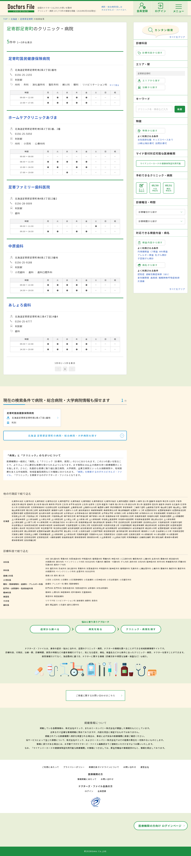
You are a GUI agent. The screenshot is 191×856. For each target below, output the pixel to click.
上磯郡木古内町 (90, 507)
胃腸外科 (82, 568)
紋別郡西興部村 (125, 528)
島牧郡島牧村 (84, 510)
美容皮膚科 (59, 596)
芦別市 (58, 504)
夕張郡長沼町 (45, 516)
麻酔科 (88, 600)
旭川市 (146, 501)
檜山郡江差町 (166, 507)
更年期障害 (143, 277)
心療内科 (56, 592)
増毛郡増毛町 (99, 522)
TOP (5, 18)
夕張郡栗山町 (57, 516)
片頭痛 (141, 281)
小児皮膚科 (89, 579)
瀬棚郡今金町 (57, 510)
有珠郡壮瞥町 (176, 528)
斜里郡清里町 (176, 525)
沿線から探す (148, 87)
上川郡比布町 (45, 519)
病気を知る (95, 629)
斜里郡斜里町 (164, 525)
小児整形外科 (125, 579)
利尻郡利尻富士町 (111, 525)
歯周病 (153, 277)
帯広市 (165, 501)
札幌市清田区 (123, 501)
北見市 (172, 501)
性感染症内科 (68, 588)
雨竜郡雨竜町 (141, 516)
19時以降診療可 (146, 143)
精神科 (48, 592)
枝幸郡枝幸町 (59, 525)
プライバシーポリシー (74, 767)
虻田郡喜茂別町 (179, 510)
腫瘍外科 (164, 568)
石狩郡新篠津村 (38, 507)
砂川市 (124, 504)
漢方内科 (60, 561)
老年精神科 (76, 592)
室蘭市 (152, 501)
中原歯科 (16, 245)
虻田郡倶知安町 (31, 513)
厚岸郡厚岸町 (80, 537)
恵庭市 (161, 504)
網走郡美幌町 (139, 525)
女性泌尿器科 (102, 588)
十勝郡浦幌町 (55, 537)
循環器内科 (97, 558)
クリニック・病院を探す (141, 629)
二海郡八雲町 (139, 507)
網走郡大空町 (151, 528)
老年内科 (161, 561)
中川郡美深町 (43, 522)
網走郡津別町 (151, 525)
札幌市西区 (86, 501)
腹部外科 (182, 568)
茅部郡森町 (128, 507)
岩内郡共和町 (45, 513)
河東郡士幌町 (18, 534)
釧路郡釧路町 (68, 537)
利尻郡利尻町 (97, 525)
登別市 (155, 504)
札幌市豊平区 (64, 501)
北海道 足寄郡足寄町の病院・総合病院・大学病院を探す (62, 435)
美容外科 (49, 596)
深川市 (140, 504)
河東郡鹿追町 (45, 534)
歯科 (47, 604)
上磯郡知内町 (76, 507)
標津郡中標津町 (171, 537)
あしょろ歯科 (19, 304)
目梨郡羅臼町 (30, 540)
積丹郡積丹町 (95, 513)
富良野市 (147, 504)
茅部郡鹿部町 (116, 507)
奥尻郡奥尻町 (45, 510)
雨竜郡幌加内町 (85, 522)
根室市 (105, 504)
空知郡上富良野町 (109, 519)
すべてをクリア (177, 37)
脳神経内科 (151, 561)
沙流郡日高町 (84, 531)
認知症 (141, 274)
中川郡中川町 (72, 522)
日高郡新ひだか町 (164, 531)
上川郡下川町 (30, 522)
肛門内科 (49, 588)
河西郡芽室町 (82, 534)
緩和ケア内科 (60, 564)
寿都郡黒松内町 (110, 510)
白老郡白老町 (18, 531)
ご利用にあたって (50, 767)
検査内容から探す (150, 242)
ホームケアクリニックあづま (32, 117)
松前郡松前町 (51, 507)
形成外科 (63, 568)
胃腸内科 (64, 558)
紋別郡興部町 (111, 528)
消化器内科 (55, 558)
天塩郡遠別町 (164, 522)
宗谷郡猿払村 (18, 525)
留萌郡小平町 (111, 522)
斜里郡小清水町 (19, 528)
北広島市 (176, 504)
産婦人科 (49, 575)
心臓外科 (156, 568)
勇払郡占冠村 (157, 519)
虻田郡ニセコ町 (138, 510)
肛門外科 (58, 588)
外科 (47, 568)
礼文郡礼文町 (84, 525)
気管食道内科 (75, 558)
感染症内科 (174, 558)
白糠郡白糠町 (145, 537)
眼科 (66, 583)
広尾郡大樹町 (122, 534)
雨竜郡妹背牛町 (112, 516)
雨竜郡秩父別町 (127, 516)
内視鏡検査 (143, 251)
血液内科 (156, 558)
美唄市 (52, 504)
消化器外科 (72, 568)
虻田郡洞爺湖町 (44, 531)
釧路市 (159, 501)
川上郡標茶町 (105, 537)
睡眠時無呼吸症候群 (169, 277)
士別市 (85, 504)
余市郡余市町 (133, 513)
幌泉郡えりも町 (148, 531)
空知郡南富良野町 (142, 519)
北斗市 (15, 507)
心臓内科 (147, 558)
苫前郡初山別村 (150, 522)
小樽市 (139, 501)
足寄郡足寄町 (26, 18)
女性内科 (142, 561)
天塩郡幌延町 (126, 525)
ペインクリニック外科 (66, 571)
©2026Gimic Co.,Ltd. (95, 851)
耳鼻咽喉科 (74, 583)
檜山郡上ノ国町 (180, 507)
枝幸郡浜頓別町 (31, 525)
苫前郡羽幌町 (137, 522)
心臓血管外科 (145, 568)
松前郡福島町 (64, 507)
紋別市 (78, 504)
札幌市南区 (76, 501)
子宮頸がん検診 (146, 258)
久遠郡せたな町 (71, 510)
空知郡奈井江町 (173, 513)
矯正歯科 (54, 604)
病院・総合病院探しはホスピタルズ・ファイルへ (114, 8)
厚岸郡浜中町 (93, 537)
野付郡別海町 (158, 537)
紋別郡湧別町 (86, 528)
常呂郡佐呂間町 (60, 528)
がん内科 (125, 561)
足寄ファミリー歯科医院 (29, 186)
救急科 (95, 600)
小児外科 (56, 579)
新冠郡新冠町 (109, 531)
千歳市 (111, 504)
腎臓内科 (107, 558)
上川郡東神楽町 (19, 519)
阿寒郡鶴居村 (133, 537)
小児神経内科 (100, 579)
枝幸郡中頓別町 (46, 525)
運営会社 (144, 767)
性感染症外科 (81, 588)
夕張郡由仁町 (32, 516)
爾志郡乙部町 (32, 510)
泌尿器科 (92, 588)
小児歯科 (63, 604)
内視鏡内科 (50, 561)
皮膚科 (48, 583)
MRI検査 (163, 251)
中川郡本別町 (18, 537)
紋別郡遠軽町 (74, 528)
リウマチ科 (50, 600)
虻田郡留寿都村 (165, 510)
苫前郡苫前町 (124, 522)
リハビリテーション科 (66, 600)
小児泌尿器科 (113, 579)
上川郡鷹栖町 (178, 516)
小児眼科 (64, 579)
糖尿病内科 (138, 558)
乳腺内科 (49, 564)
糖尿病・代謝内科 (112, 561)
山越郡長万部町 (153, 507)
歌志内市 (132, 504)
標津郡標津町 (18, 540)
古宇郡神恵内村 (81, 513)
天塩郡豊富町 (72, 525)
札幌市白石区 (51, 501)
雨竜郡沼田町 (166, 516)
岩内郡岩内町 (57, 513)
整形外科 (54, 568)
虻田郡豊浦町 (164, 528)
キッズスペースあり (163, 139)
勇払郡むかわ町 (71, 531)
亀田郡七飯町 (103, 507)
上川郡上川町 (70, 519)
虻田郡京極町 (18, 513)
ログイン (89, 791)
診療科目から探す (150, 52)
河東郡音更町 (178, 531)
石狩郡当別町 (24, 507)
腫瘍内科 (164, 558)
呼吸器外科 (104, 568)
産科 (56, 575)
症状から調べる (50, 629)
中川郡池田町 (160, 534)
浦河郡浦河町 (122, 531)
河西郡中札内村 (96, 534)
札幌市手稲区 (110, 501)
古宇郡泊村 (69, 513)
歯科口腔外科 (73, 604)
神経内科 (115, 558)
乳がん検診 (161, 255)
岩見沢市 (16, 504)
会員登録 (102, 791)
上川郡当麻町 (32, 519)
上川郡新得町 (57, 534)
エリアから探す (149, 80)
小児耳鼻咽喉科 (76, 579)
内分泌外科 (90, 571)
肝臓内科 (182, 561)
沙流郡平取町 (97, 531)
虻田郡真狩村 (151, 510)
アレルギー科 (58, 583)
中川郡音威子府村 (57, 522)
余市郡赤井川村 (146, 513)
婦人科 (62, 575)
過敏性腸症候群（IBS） (158, 274)
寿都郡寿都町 (97, 510)
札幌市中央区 (18, 501)
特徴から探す (148, 130)
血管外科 (80, 571)
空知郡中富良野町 (126, 519)
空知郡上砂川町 (19, 516)
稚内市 (45, 504)
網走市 (23, 504)
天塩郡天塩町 (176, 522)
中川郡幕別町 (147, 534)
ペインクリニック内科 (74, 561)
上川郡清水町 (70, 534)
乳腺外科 (135, 568)
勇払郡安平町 (57, 531)
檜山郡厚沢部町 (19, 510)
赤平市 (72, 504)
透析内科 (133, 561)
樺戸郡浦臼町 (82, 516)
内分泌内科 (90, 561)
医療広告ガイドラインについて (104, 767)
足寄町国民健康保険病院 (29, 58)
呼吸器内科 (87, 558)
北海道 (14, 18)
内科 (47, 558)
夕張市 (179, 501)
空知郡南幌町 (160, 513)
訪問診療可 (161, 143)
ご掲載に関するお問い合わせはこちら (95, 695)
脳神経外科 (114, 568)
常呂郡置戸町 (47, 528)
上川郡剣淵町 (18, 522)
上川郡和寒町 (170, 519)
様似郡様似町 (135, 531)
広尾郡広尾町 (135, 534)
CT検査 (154, 251)
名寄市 (91, 504)
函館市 (132, 501)
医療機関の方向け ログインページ (159, 826)
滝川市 (118, 504)
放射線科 (80, 600)
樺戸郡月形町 (70, 516)
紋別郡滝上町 (99, 528)
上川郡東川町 (82, 519)
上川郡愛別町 (57, 519)
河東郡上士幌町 (31, 534)
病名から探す (148, 265)
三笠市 (98, 504)
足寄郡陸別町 (43, 537)
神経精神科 (65, 592)
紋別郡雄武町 (139, 528)
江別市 (65, 504)
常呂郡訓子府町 (33, 528)
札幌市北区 (29, 501)
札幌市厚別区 (98, 501)
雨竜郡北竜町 (153, 516)
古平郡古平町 (107, 513)
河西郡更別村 (109, 534)
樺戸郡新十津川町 (97, 516)
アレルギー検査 (146, 255)
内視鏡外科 (50, 571)
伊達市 (168, 504)
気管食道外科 (92, 568)
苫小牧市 (37, 504)
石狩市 (183, 504)
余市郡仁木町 (120, 513)
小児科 (48, 579)
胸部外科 (173, 568)
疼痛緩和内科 (172, 561)
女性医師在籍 (144, 139)
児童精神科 (87, 592)
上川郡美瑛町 (95, 519)
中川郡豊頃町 (172, 534)
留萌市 (30, 504)
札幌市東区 (40, 501)
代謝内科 (100, 561)
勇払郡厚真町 (30, 531)
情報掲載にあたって (86, 779)
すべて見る (114, 85)
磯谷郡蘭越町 (124, 510)
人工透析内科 (126, 558)
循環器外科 (125, 568)
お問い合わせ (129, 767)
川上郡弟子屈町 (119, 537)
